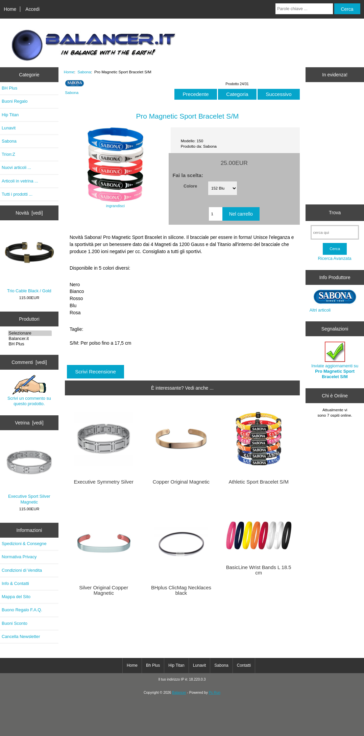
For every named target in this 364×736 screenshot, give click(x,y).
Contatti (244, 665)
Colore (190, 185)
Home (10, 9)
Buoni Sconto (14, 623)
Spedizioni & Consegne (24, 543)
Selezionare (30, 333)
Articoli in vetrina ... (20, 180)
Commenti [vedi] (29, 362)
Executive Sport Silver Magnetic (29, 472)
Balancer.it (30, 338)
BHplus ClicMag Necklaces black (181, 590)
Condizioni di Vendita (22, 570)
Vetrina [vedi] (29, 422)
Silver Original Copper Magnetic (103, 590)
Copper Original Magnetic (181, 482)
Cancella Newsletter (21, 636)
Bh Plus (153, 665)
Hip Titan (10, 114)
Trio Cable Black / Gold (29, 261)
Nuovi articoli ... (16, 167)
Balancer (179, 692)
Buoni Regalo (15, 101)
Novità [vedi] (29, 213)
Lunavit (9, 127)
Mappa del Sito (16, 596)
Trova (335, 212)
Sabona (84, 72)
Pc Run (214, 692)
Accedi (32, 9)
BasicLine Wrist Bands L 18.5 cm (258, 570)
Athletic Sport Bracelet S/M (259, 482)
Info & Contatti (15, 583)
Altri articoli (320, 310)
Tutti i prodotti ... (17, 194)
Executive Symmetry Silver (104, 482)
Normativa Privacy (19, 556)
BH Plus (9, 88)
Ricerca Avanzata (334, 258)
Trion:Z (8, 154)
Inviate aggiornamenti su (334, 360)
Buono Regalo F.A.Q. (22, 609)
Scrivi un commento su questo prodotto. (29, 390)
